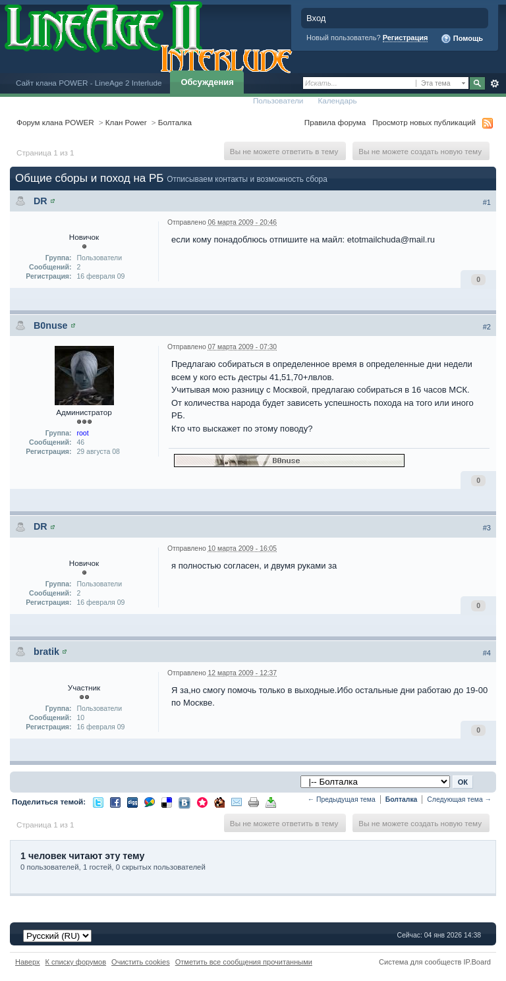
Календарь (337, 100)
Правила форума (335, 122)
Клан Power (126, 122)
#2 (487, 327)
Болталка (175, 122)
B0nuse (51, 325)
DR (40, 201)
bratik (46, 651)
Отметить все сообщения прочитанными (243, 962)
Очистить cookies (140, 962)
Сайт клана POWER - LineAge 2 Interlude (88, 82)
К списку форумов (76, 962)
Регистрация (405, 38)
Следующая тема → (459, 799)
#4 (487, 653)
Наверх (27, 962)
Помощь (462, 39)
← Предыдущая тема (342, 799)
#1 (487, 202)
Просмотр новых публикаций (424, 122)
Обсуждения (207, 82)
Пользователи (278, 100)
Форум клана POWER (55, 122)
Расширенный (494, 83)
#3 (487, 528)
